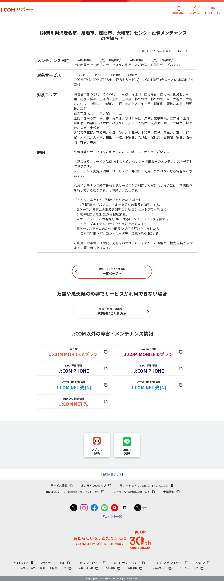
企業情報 (168, 492)
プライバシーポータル (53, 562)
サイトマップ (21, 562)
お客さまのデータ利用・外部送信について (43, 568)
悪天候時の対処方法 (112, 311)
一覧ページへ (112, 271)
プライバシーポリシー (89, 562)
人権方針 (200, 562)
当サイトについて (188, 568)
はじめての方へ (179, 12)
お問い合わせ (86, 568)
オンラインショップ (213, 12)
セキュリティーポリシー (126, 562)
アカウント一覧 (112, 516)
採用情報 (132, 568)
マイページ (131, 492)
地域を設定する (112, 474)
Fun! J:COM (72, 492)
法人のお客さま (158, 568)
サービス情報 (59, 486)
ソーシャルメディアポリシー (167, 562)
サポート (144, 486)
